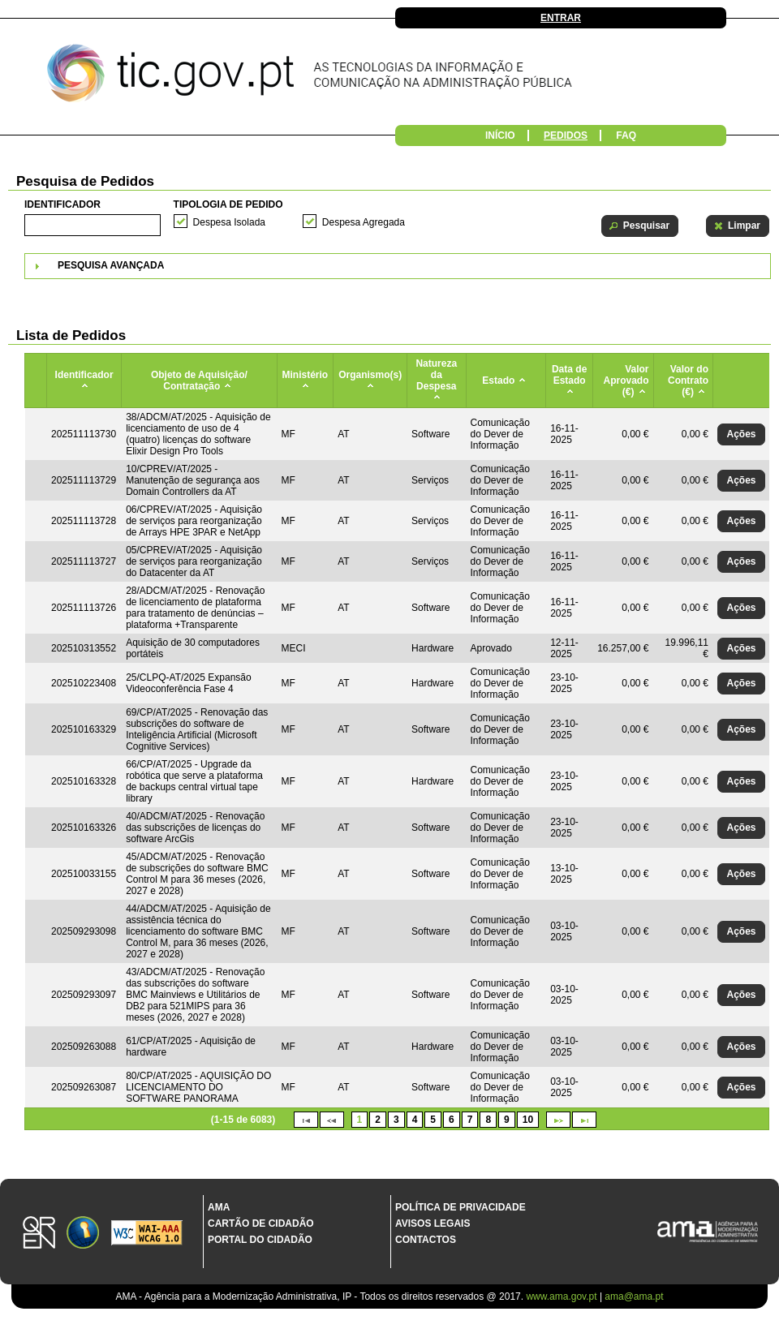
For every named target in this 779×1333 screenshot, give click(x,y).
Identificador (62, 204)
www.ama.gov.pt (562, 1296)
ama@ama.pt (634, 1296)
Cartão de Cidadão (261, 1223)
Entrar (560, 18)
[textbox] (92, 225)
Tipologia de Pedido (228, 204)
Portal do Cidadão (260, 1239)
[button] (639, 226)
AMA (219, 1207)
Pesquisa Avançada (111, 265)
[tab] (397, 266)
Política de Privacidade (460, 1207)
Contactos (425, 1239)
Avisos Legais (432, 1223)
